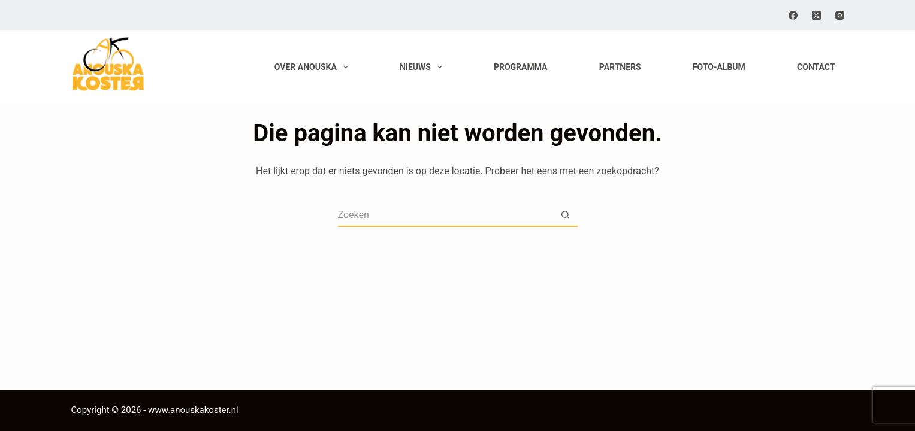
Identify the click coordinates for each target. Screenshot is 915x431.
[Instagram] (839, 15)
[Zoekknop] (566, 215)
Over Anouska (313, 67)
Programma (521, 67)
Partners (620, 67)
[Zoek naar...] (446, 215)
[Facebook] (793, 15)
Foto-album (719, 67)
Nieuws (423, 67)
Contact (816, 67)
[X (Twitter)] (816, 15)
